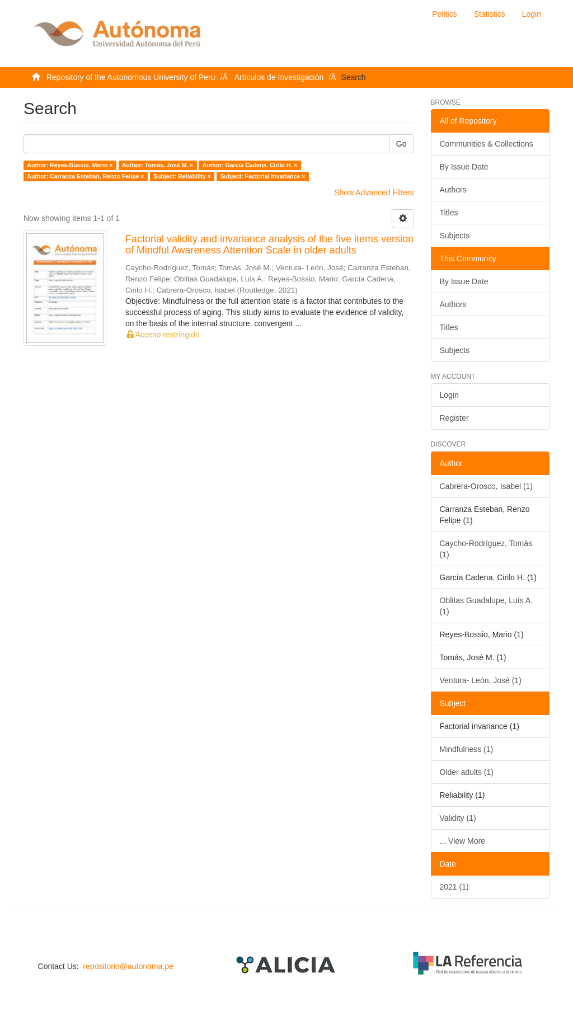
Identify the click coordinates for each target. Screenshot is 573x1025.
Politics (444, 14)
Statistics (489, 14)
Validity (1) (458, 818)
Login (449, 395)
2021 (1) (454, 886)
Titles (449, 212)
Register (454, 417)
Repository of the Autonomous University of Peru (130, 77)
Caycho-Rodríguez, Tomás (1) (486, 549)
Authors (453, 189)
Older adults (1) (467, 772)
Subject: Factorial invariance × (262, 176)
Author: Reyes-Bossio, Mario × (69, 165)
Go (401, 143)
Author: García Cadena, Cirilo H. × (250, 165)
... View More (462, 840)
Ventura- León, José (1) (481, 680)
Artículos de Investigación (279, 77)
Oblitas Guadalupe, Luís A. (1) (486, 606)
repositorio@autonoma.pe (128, 966)
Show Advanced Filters (374, 192)
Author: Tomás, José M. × (157, 165)
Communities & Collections (486, 143)
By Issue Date (464, 166)
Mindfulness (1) (467, 749)
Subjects (455, 235)
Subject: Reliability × (182, 176)
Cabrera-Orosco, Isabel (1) (486, 486)
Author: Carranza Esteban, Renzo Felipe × (85, 176)
